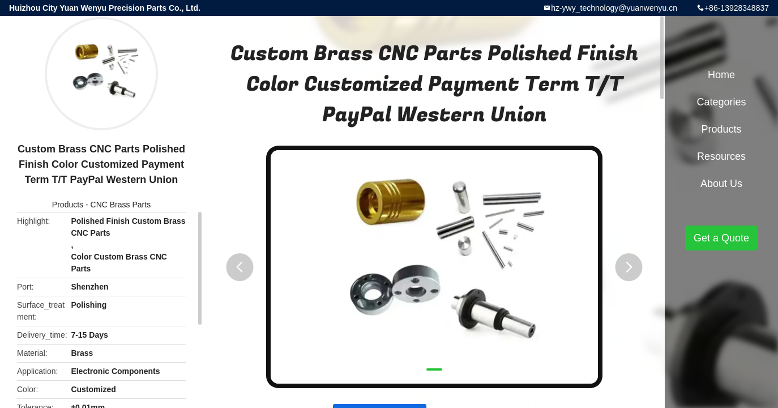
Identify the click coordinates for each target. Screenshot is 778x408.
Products (67, 204)
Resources (721, 156)
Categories (721, 102)
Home (721, 74)
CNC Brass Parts (121, 204)
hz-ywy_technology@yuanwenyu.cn (614, 7)
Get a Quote (721, 238)
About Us (721, 183)
